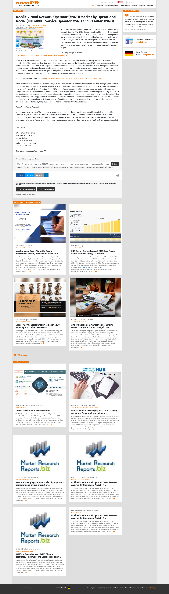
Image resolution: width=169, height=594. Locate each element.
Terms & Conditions (112, 588)
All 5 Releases (20, 355)
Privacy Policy (101, 588)
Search (148, 2)
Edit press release (46, 189)
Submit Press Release (112, 6)
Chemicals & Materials (86, 320)
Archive (134, 6)
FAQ (88, 588)
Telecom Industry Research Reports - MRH (84, 407)
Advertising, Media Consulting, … (89, 510)
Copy (115, 164)
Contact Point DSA (125, 588)
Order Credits (125, 6)
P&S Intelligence (21, 407)
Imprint (110, 2)
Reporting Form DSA (138, 588)
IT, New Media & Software (39, 25)
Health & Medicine (29, 246)
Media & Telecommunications (88, 477)
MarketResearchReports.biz (24, 479)
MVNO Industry (76, 512)
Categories (99, 6)
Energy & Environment (86, 246)
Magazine (142, 6)
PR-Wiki (103, 2)
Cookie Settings (151, 588)
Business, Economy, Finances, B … (33, 405)
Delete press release (26, 189)
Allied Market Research (35, 27)
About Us (150, 6)
